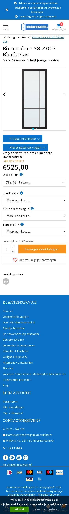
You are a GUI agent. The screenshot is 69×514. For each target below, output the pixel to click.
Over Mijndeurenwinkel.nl (19, 322)
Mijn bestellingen (13, 407)
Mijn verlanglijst (13, 413)
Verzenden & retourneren (19, 345)
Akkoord (19, 509)
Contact (8, 311)
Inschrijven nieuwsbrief (17, 464)
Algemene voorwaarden (18, 362)
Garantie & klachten (15, 351)
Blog (6, 385)
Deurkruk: (13, 193)
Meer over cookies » (46, 509)
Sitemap (8, 368)
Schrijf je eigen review (43, 60)
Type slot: (13, 224)
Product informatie (23, 138)
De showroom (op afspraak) (21, 334)
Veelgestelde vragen (15, 316)
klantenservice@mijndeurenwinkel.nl (27, 435)
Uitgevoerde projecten (17, 379)
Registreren (10, 401)
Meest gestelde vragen (26, 147)
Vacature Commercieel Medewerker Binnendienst (34, 374)
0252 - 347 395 (14, 429)
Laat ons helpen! (13, 160)
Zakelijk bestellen (14, 328)
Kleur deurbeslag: (18, 209)
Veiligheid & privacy (15, 357)
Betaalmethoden (13, 339)
